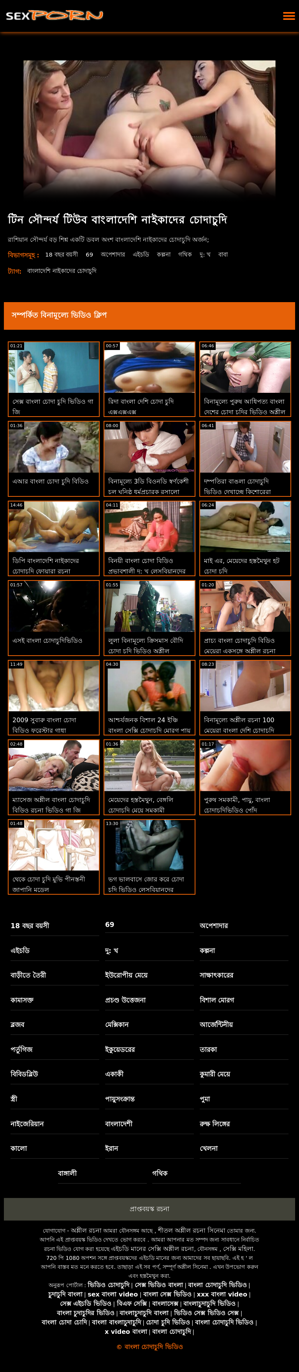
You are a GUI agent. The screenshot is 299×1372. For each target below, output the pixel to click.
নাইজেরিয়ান (27, 1124)
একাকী (114, 1074)
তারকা (208, 1050)
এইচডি (148, 254)
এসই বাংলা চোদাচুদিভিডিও (47, 640)
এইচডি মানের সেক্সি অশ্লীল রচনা (152, 1248)
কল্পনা (171, 254)
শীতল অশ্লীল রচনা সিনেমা (191, 1230)
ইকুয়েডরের (120, 1050)
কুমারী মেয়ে (215, 1074)
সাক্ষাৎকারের (216, 975)
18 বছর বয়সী (63, 254)
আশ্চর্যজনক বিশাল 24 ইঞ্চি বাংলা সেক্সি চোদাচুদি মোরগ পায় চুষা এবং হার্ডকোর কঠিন (149, 730)
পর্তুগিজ (21, 1050)
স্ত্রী (14, 1099)
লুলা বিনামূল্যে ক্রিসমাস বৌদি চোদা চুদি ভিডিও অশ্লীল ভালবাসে (145, 651)
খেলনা (209, 1148)
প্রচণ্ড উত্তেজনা (125, 1000)
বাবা (232, 254)
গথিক (193, 254)
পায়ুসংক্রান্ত (120, 1099)
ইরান (111, 1148)
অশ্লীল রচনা (86, 1230)
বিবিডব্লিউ (24, 1074)
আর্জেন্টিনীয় (216, 1025)
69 (93, 254)
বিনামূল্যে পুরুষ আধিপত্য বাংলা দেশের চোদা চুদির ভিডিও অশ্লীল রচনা (244, 412)
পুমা (205, 1099)
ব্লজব (17, 1025)
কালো (19, 1148)
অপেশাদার (118, 254)
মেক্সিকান (116, 1025)
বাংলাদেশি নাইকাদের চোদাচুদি (64, 270)
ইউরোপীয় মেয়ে (126, 975)
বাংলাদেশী (118, 1124)
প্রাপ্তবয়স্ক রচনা (149, 1209)
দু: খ (214, 254)
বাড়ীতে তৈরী (28, 975)
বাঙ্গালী (67, 1173)
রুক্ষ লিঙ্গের (215, 1124)
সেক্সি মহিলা (238, 1248)
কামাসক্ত (22, 1000)
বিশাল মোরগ (217, 1000)
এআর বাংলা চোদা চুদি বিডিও (50, 481)
